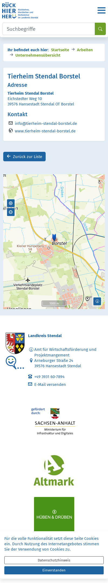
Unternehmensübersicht (37, 55)
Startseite (60, 49)
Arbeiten (85, 49)
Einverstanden (54, 570)
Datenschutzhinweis (54, 560)
